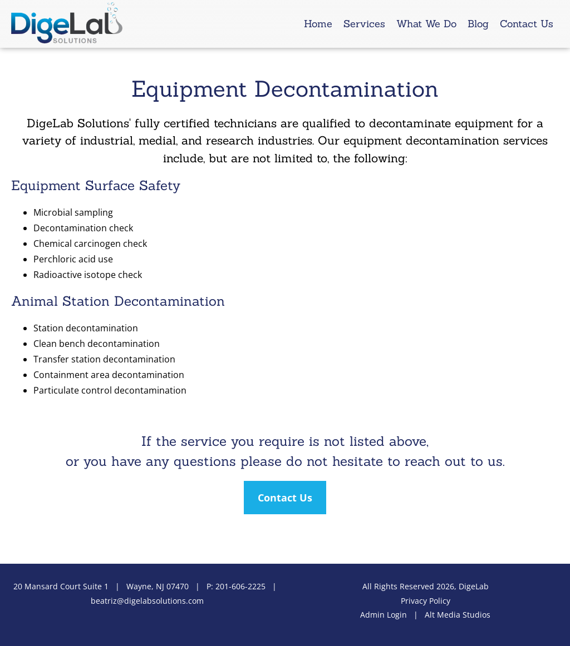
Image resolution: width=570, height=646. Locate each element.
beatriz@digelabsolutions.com (147, 600)
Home (318, 23)
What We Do (426, 23)
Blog (478, 23)
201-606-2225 (240, 586)
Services (364, 23)
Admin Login (383, 614)
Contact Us (526, 23)
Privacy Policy (425, 600)
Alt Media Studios (457, 614)
